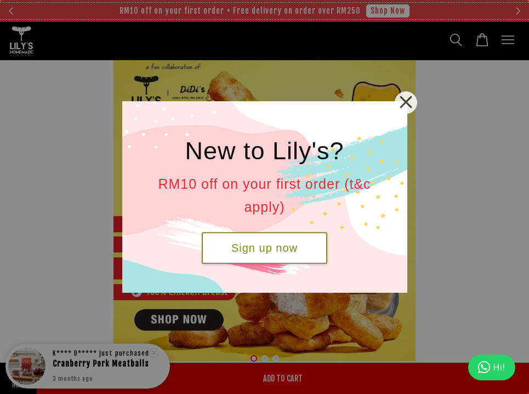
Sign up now (264, 248)
